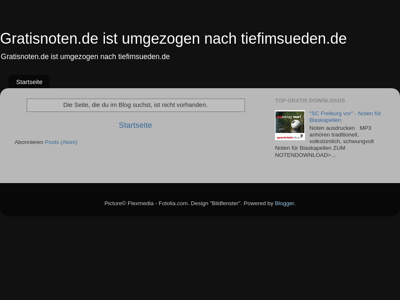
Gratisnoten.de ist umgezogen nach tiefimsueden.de (173, 38)
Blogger (284, 203)
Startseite (29, 81)
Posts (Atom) (61, 142)
